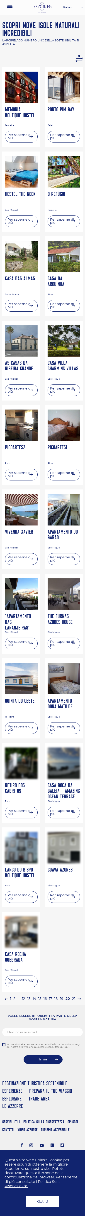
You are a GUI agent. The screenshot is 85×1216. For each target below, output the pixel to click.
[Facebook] (22, 1146)
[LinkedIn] (52, 1146)
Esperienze (12, 1091)
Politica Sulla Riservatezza (43, 1122)
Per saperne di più (19, 137)
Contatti (8, 1130)
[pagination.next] (79, 999)
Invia (43, 1059)
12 (23, 999)
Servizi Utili (11, 1122)
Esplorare (12, 1098)
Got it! (42, 1201)
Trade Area (39, 1098)
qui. (67, 1047)
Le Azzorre (12, 1106)
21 (73, 999)
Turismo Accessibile (55, 1130)
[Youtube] (42, 1146)
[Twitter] (62, 1146)
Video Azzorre (27, 1130)
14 (34, 999)
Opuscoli (74, 1122)
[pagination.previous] (6, 999)
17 (50, 999)
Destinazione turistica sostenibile (34, 1083)
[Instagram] (31, 1146)
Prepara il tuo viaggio (50, 1091)
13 (28, 999)
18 (56, 999)
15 (39, 999)
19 (61, 999)
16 (45, 999)
